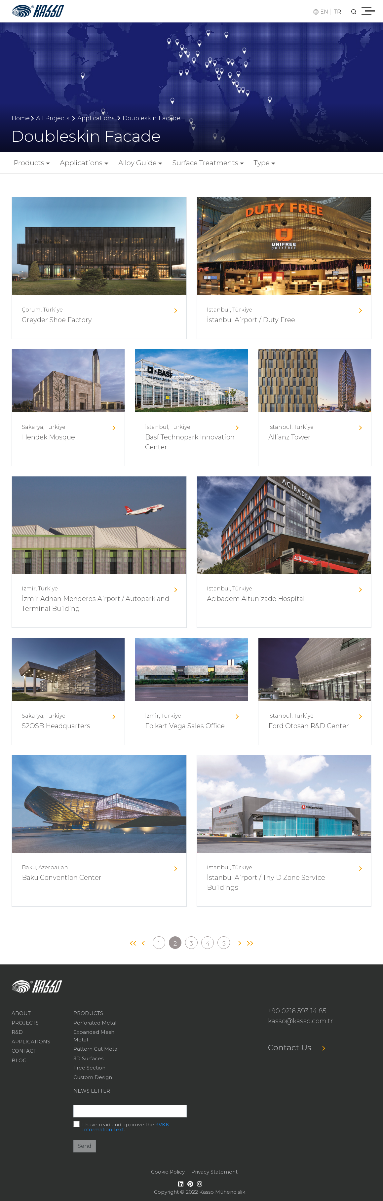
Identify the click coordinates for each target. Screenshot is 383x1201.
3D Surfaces (88, 1058)
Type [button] (262, 163)
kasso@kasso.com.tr (300, 1021)
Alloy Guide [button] (137, 163)
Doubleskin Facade (151, 118)
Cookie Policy (168, 1172)
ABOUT (21, 1013)
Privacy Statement (214, 1172)
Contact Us (296, 1047)
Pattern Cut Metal (96, 1049)
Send (85, 1146)
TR (337, 12)
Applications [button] (81, 163)
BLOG (19, 1060)
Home (21, 118)
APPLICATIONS (31, 1041)
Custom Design (92, 1077)
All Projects (52, 118)
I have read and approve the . (125, 1126)
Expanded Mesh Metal (93, 1036)
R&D (17, 1032)
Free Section (89, 1068)
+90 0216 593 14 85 (297, 1011)
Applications (96, 118)
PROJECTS (25, 1023)
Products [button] (29, 163)
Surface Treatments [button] (205, 163)
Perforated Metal (94, 1023)
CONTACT (24, 1051)
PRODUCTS (88, 1013)
